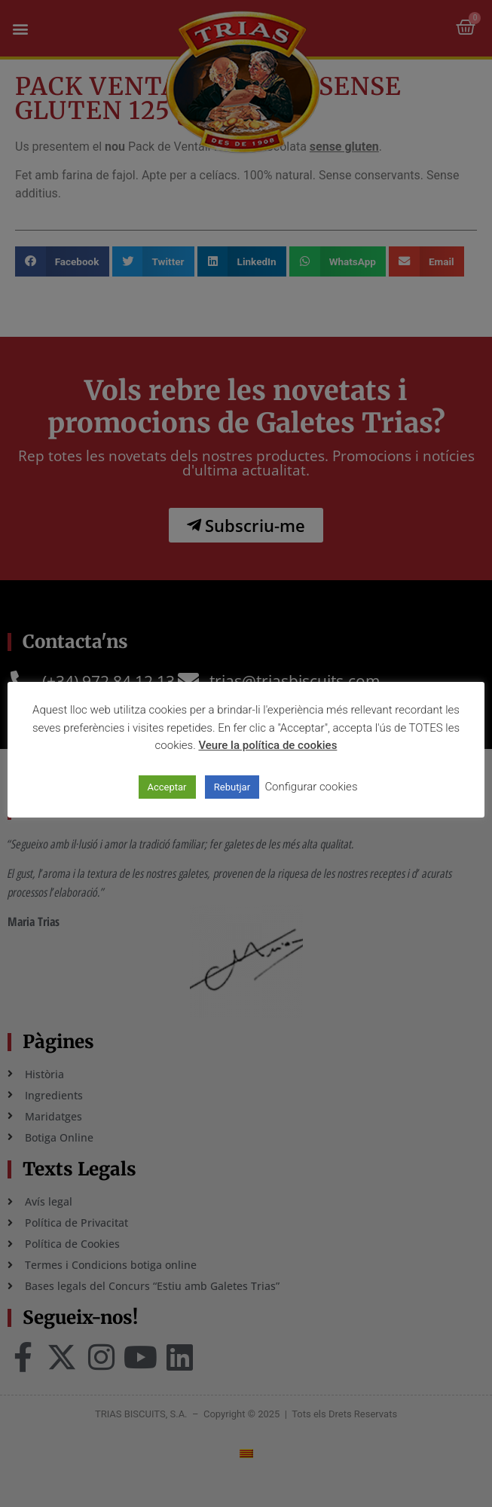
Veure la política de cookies (267, 745)
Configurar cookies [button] (310, 786)
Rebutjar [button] (232, 787)
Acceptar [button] (167, 787)
